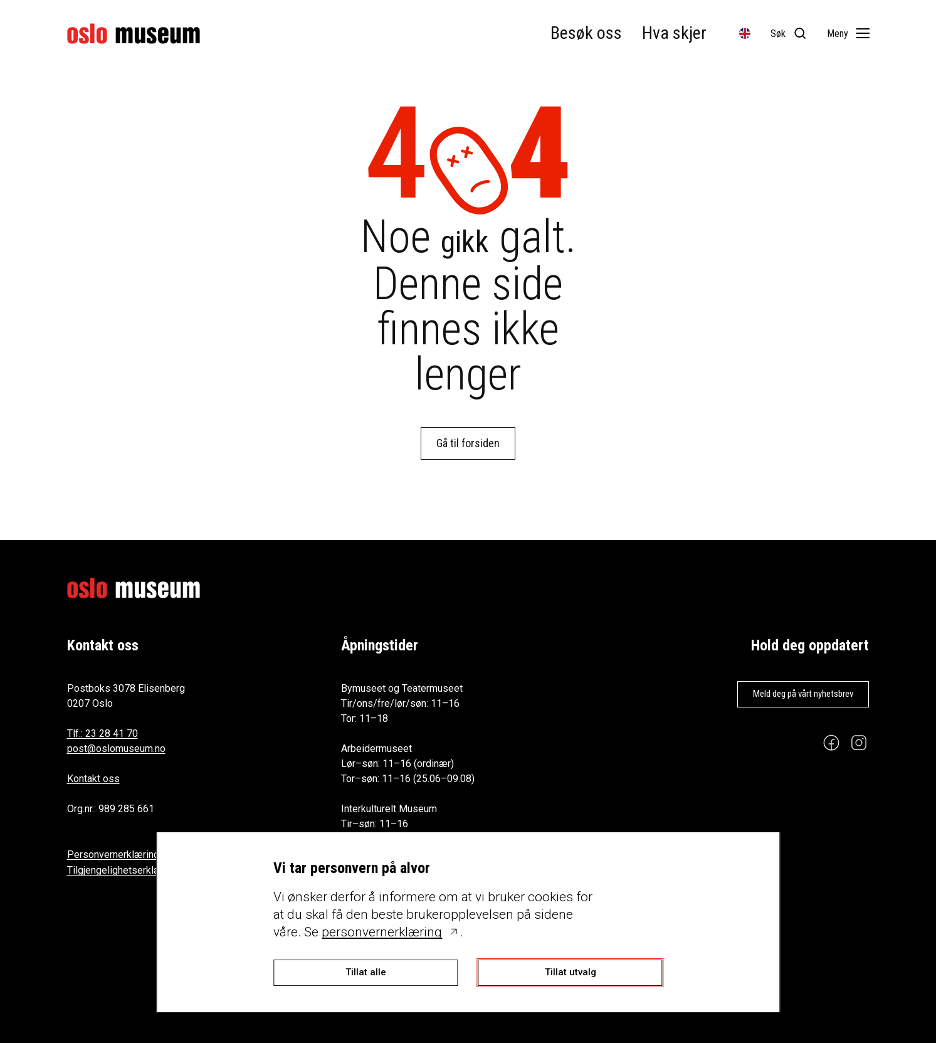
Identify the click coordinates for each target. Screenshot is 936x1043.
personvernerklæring (382, 932)
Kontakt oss (93, 779)
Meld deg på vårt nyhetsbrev (803, 693)
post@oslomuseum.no (116, 748)
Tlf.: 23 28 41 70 (102, 733)
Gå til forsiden (468, 443)
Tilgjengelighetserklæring (123, 870)
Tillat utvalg (570, 972)
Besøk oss (586, 33)
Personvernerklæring (113, 854)
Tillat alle (365, 972)
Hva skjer (674, 33)
